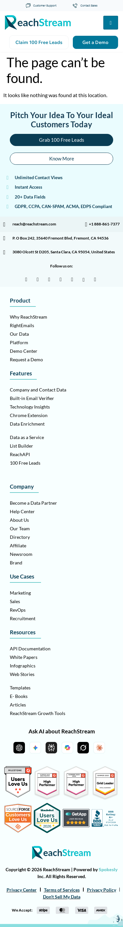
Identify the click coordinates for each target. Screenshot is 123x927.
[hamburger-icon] (110, 23)
